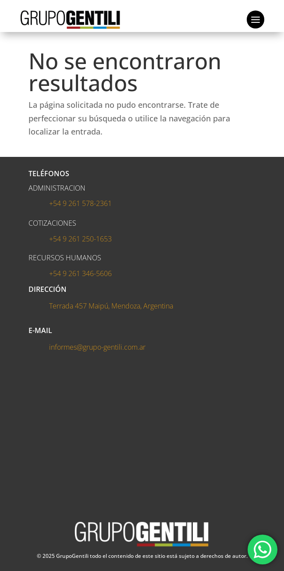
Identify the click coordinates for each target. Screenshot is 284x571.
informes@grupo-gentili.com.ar (97, 347)
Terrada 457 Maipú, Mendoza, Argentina (111, 306)
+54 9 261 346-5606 (80, 273)
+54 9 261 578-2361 (80, 203)
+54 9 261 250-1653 (80, 239)
